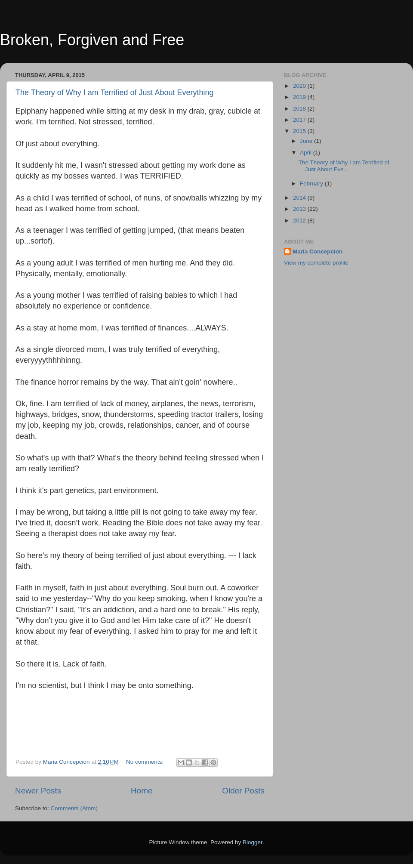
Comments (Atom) (74, 808)
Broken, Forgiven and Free (92, 40)
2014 (300, 197)
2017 (300, 120)
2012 (300, 220)
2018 (300, 108)
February (312, 183)
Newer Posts (38, 790)
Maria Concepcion (317, 251)
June (307, 141)
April (306, 152)
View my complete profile (316, 262)
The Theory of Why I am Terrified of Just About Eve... (344, 166)
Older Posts (243, 790)
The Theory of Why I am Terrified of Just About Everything (114, 92)
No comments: (145, 762)
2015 (300, 131)
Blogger (252, 842)
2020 (300, 86)
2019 (300, 97)
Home (141, 790)
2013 (300, 209)
